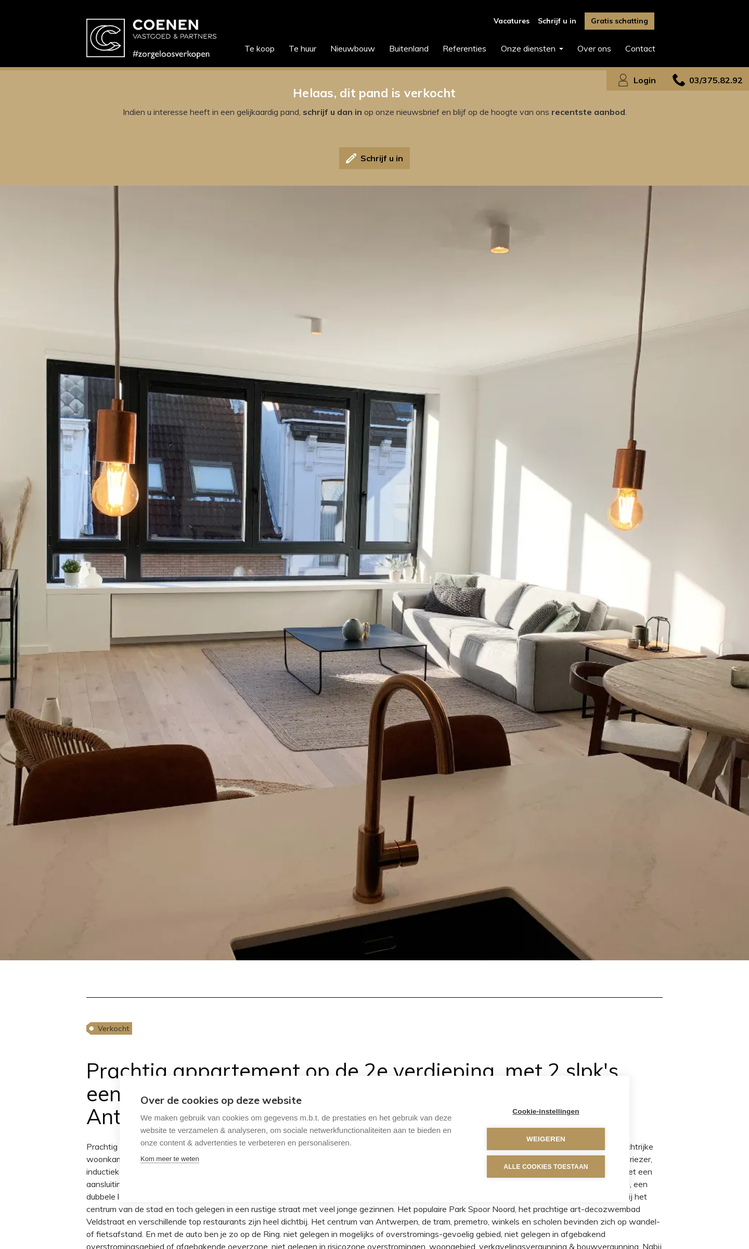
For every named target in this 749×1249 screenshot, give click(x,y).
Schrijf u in (557, 20)
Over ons (594, 48)
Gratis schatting (619, 20)
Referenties (464, 48)
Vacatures (512, 20)
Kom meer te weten (169, 1159)
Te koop (259, 48)
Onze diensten (529, 48)
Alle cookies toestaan (545, 1166)
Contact (640, 48)
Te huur (302, 48)
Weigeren (545, 1139)
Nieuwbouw (352, 48)
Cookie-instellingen (545, 1111)
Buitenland (409, 48)
